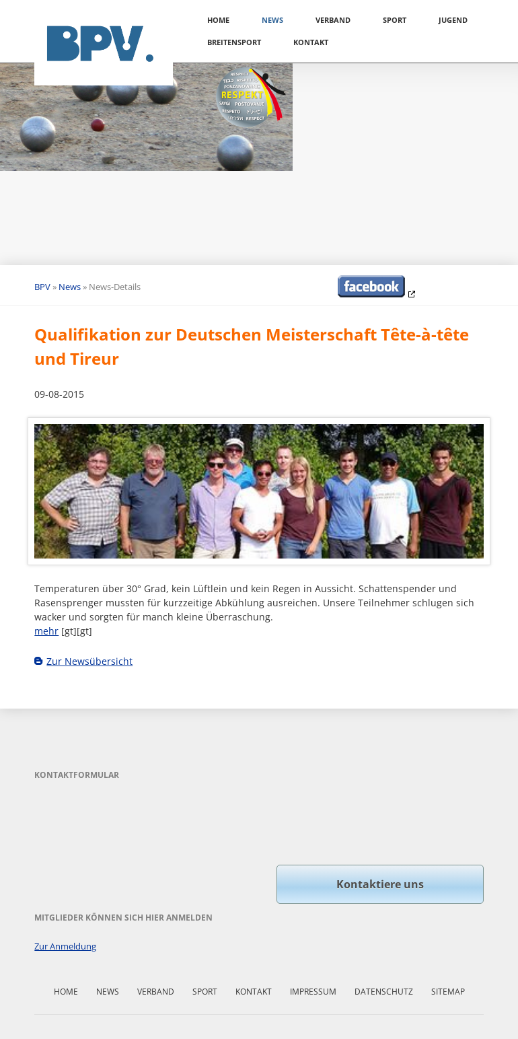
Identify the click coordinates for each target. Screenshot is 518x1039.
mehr (46, 630)
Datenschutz (384, 991)
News (272, 20)
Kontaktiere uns (380, 884)
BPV (42, 287)
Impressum (313, 991)
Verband (333, 20)
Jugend (453, 20)
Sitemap (448, 991)
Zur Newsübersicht (89, 661)
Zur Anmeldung (65, 946)
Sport (394, 20)
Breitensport (234, 42)
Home (218, 20)
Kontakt (310, 42)
